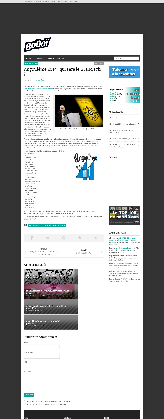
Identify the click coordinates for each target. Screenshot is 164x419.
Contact (107, 403)
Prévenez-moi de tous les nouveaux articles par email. (46, 380)
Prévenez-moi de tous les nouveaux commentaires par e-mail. (48, 377)
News (49, 61)
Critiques (38, 61)
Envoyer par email (96, 240)
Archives (66, 399)
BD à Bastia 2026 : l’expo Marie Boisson (122, 126)
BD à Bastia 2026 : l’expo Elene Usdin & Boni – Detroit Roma (122, 148)
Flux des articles (30, 404)
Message (27, 345)
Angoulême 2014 (34, 227)
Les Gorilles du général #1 (124, 250)
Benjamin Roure (40, 82)
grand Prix (61, 227)
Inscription (27, 399)
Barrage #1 (119, 281)
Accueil (28, 61)
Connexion (27, 402)
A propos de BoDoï (110, 399)
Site (25, 335)
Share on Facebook (32, 240)
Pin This (80, 240)
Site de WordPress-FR (31, 408)
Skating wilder (114, 120)
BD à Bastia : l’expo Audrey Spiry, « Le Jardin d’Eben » (121, 133)
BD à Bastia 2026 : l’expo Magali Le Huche (123, 141)
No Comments (99, 65)
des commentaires (31, 406)
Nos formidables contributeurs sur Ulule (117, 407)
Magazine (60, 61)
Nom (26, 315)
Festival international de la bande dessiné (37, 91)
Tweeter (48, 240)
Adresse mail (29, 325)
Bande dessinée (28, 65)
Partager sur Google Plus (64, 240)
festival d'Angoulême (49, 227)
